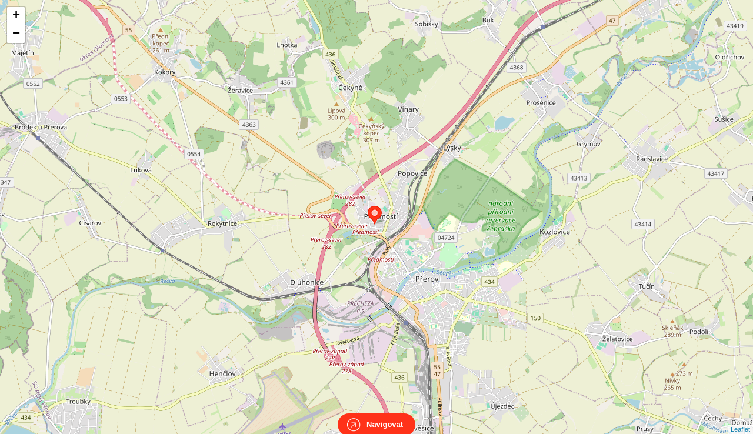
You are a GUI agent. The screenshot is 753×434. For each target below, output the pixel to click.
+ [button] (16, 16)
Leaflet (740, 418)
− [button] (16, 34)
